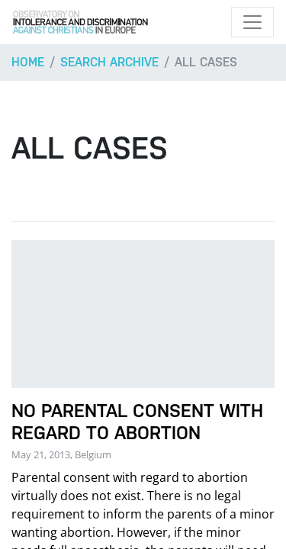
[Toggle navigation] (252, 22)
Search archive (109, 62)
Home (27, 62)
